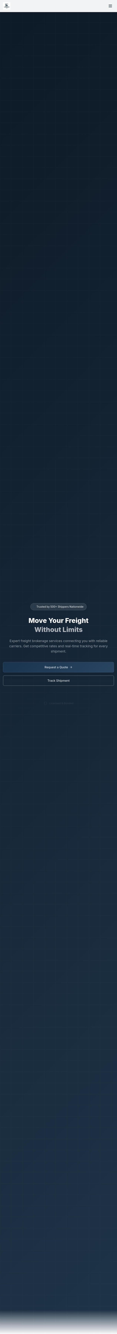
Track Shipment (58, 681)
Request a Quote (58, 668)
